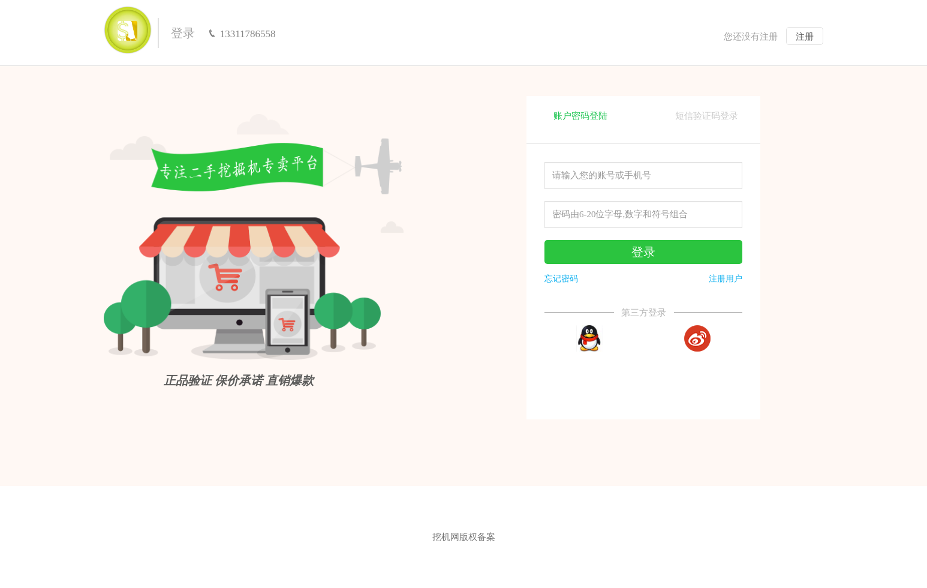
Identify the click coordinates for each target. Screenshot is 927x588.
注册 (805, 36)
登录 (183, 33)
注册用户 (725, 278)
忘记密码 (561, 278)
